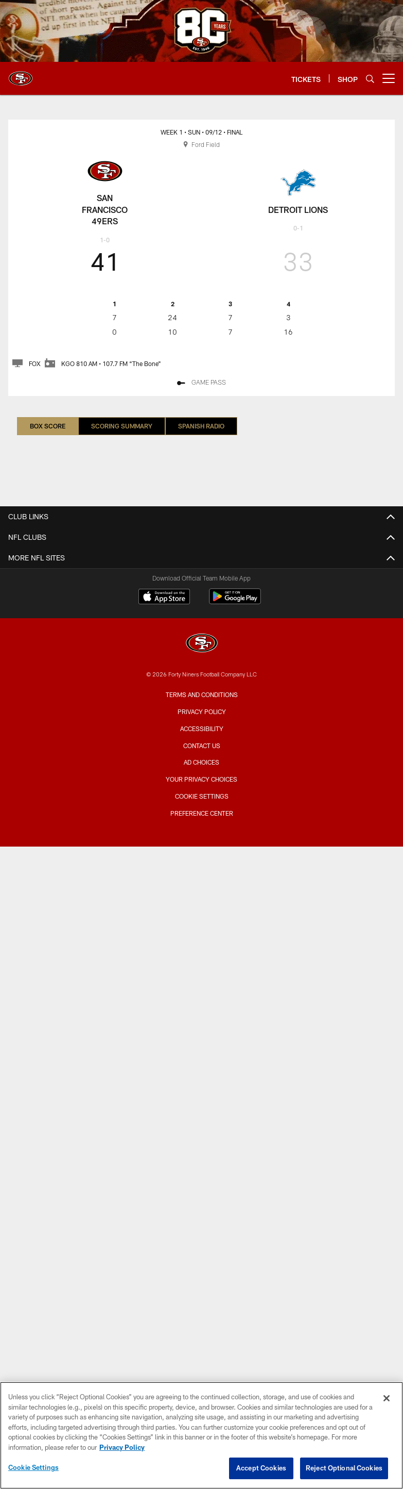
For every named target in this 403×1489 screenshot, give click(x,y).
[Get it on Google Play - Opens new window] (235, 601)
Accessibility (201, 728)
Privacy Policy (202, 711)
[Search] (370, 79)
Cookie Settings (202, 796)
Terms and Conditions (202, 694)
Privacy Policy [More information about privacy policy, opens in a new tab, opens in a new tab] (122, 1447)
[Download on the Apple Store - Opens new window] (164, 597)
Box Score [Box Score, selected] (47, 425)
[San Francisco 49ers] (201, 644)
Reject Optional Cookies (344, 1468)
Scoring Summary (121, 425)
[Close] (386, 1398)
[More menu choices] (388, 78)
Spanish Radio (201, 425)
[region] (201, 1435)
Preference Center (201, 813)
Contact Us (201, 745)
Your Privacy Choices (201, 779)
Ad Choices (201, 762)
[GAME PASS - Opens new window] (201, 383)
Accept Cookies (261, 1468)
